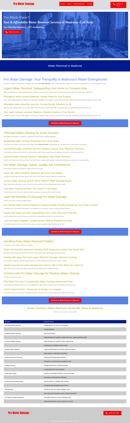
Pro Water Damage (44, 83)
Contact (89, 4)
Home (63, 4)
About (69, 4)
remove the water (43, 144)
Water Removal (79, 4)
